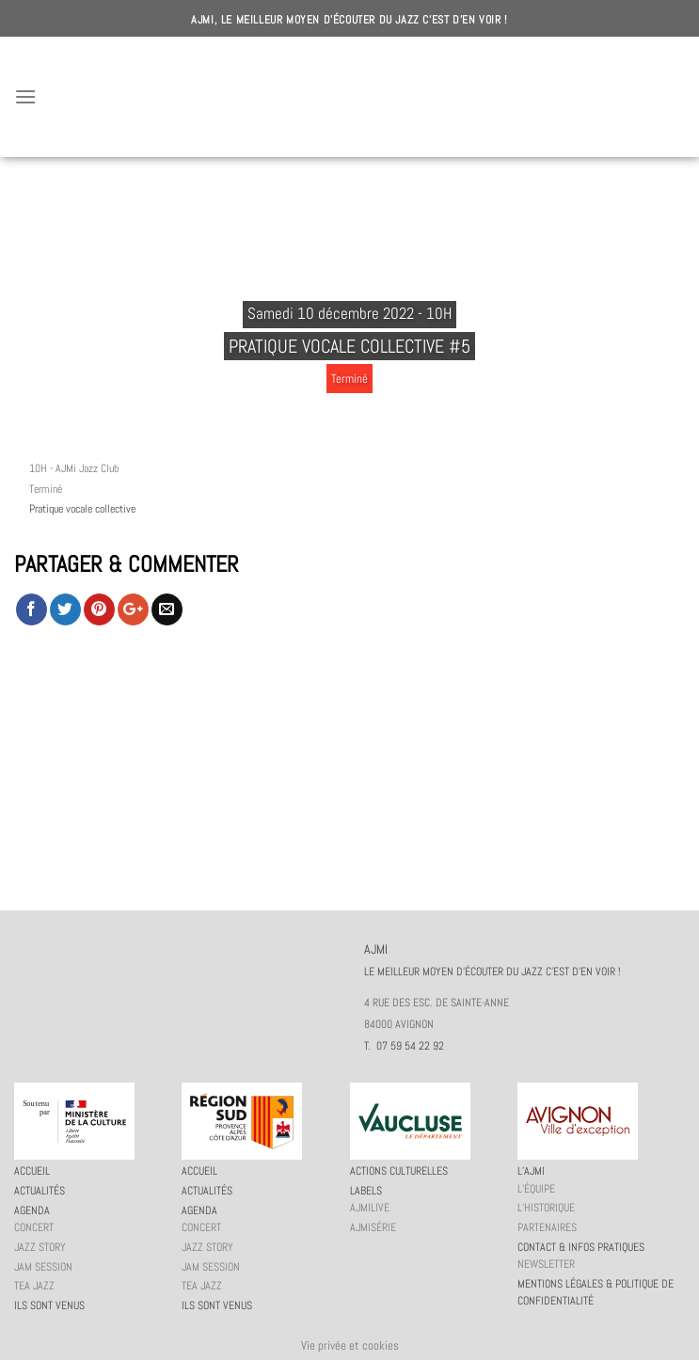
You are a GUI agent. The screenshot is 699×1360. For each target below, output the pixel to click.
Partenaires (547, 1227)
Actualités (39, 1190)
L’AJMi (531, 1171)
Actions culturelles (399, 1171)
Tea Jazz (34, 1285)
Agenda (32, 1210)
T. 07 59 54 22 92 (404, 1045)
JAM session (43, 1266)
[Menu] (25, 96)
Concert (34, 1227)
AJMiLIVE (369, 1207)
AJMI (350, 97)
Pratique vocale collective (82, 508)
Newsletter (546, 1264)
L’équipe (536, 1188)
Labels (366, 1190)
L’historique (546, 1207)
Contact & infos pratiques (580, 1247)
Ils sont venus (49, 1305)
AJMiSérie (373, 1227)
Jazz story (40, 1247)
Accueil (32, 1171)
